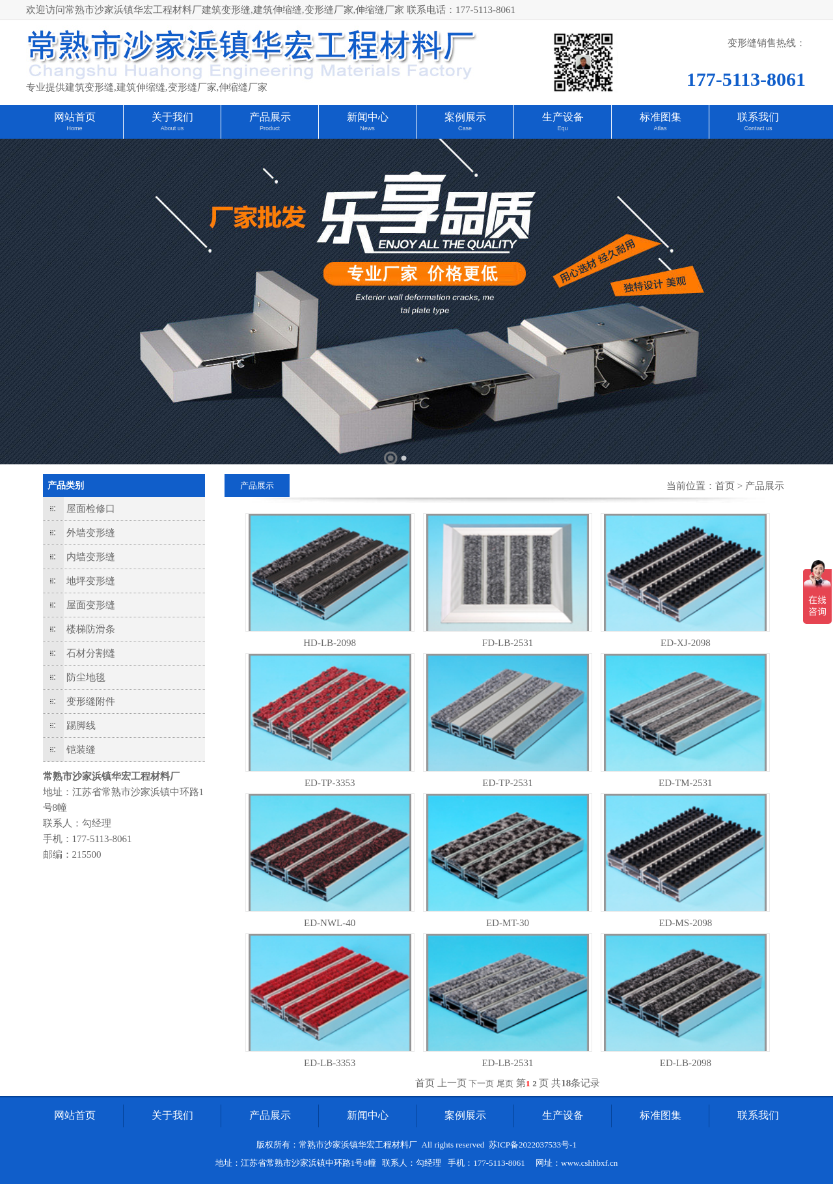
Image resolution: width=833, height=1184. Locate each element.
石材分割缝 (90, 653)
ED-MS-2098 (685, 923)
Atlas (659, 128)
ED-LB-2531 (507, 1063)
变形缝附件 (90, 701)
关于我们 (172, 116)
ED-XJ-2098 (686, 643)
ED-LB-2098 (685, 1063)
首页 (725, 486)
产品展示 (270, 116)
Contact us (758, 128)
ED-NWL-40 (329, 923)
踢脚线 (81, 725)
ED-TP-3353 (330, 783)
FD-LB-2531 (507, 643)
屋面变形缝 (90, 605)
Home (74, 128)
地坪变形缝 (90, 581)
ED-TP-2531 (507, 783)
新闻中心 (368, 116)
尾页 (505, 1083)
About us (172, 128)
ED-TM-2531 (686, 783)
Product (270, 128)
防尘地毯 (85, 677)
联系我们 (758, 116)
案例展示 (465, 116)
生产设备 (563, 116)
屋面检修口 (90, 508)
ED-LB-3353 (329, 1063)
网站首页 (75, 116)
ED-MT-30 (507, 923)
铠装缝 (81, 749)
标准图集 (660, 116)
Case (465, 128)
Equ (562, 128)
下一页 (481, 1083)
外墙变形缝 (90, 533)
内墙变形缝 (90, 557)
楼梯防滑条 (90, 629)
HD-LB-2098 (329, 643)
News (367, 128)
